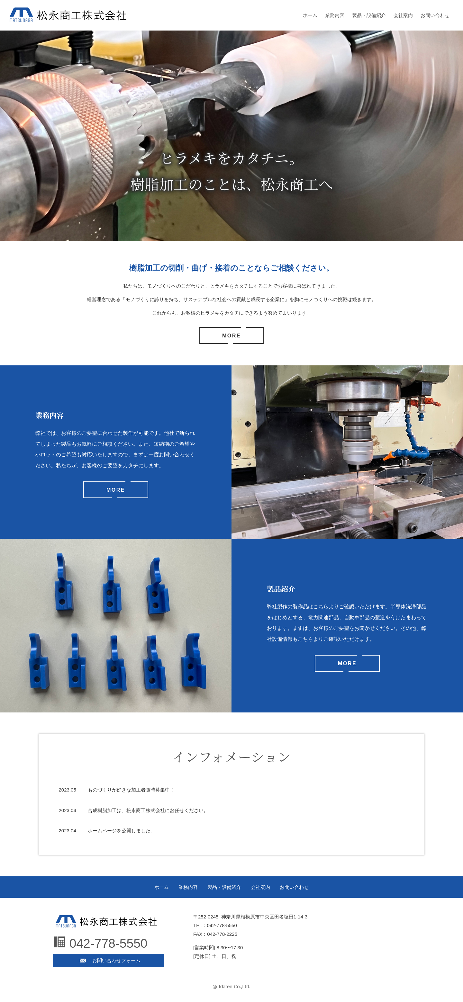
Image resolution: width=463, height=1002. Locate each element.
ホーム (310, 15)
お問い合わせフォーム (116, 960)
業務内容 (334, 15)
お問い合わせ (435, 15)
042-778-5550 (108, 943)
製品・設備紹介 (369, 15)
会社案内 (403, 15)
